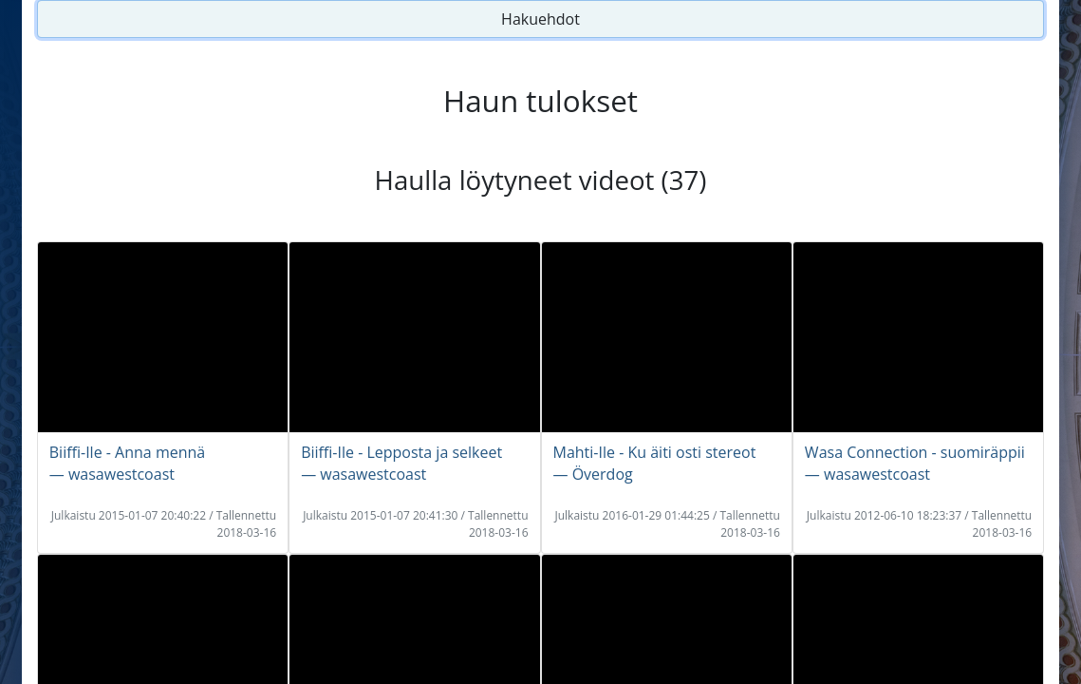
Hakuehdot (540, 19)
